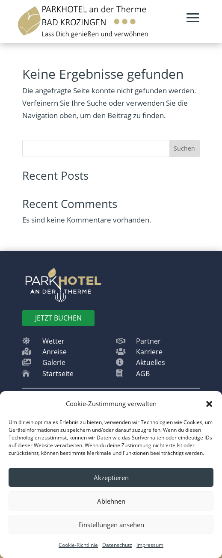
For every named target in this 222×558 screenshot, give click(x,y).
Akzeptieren (111, 477)
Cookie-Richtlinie (78, 545)
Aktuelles (150, 362)
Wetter (53, 341)
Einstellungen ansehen (111, 524)
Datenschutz (117, 545)
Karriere (149, 351)
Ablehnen (111, 501)
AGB (143, 373)
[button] (209, 404)
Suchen (184, 148)
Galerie (53, 362)
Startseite (58, 373)
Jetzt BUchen (58, 318)
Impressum (149, 545)
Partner (148, 341)
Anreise (54, 351)
